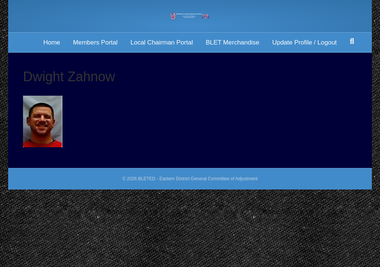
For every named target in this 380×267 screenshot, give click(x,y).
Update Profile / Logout (304, 42)
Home (51, 42)
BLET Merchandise (232, 42)
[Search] (352, 41)
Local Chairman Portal (161, 42)
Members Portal (95, 42)
